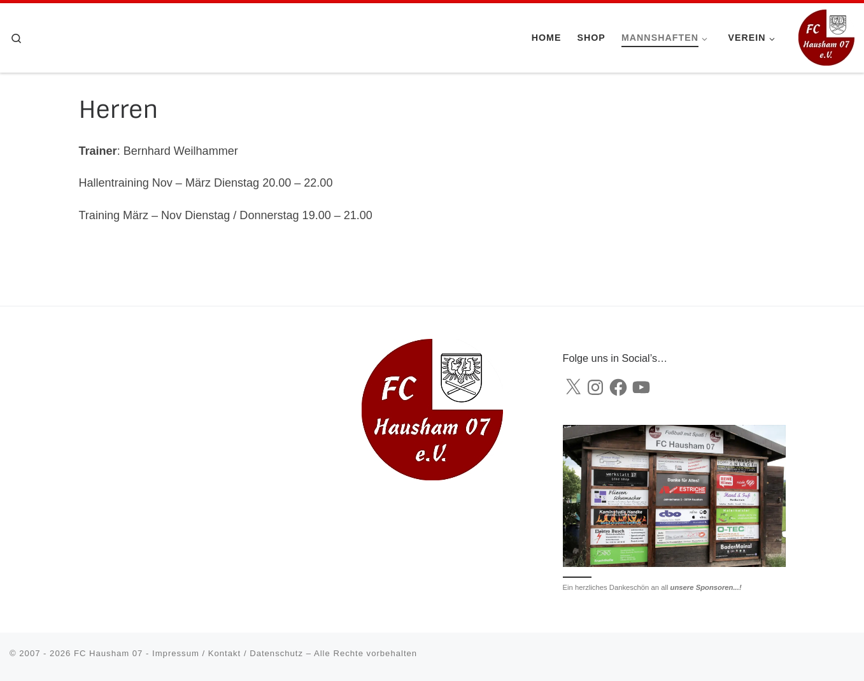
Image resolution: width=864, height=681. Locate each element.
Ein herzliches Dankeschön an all (652, 587)
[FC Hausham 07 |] (826, 37)
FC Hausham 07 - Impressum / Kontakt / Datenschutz (188, 653)
